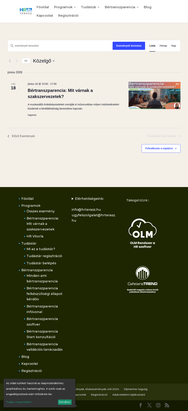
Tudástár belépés (41, 263)
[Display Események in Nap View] (173, 45)
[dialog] (39, 393)
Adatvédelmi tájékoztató (128, 394)
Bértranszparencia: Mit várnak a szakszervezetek (43, 223)
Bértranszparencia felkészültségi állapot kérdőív (44, 293)
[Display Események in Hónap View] (163, 45)
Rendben (65, 402)
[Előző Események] (10, 61)
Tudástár (88, 7)
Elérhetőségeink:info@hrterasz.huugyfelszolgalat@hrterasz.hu (94, 210)
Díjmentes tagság (135, 389)
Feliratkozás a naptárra (159, 148)
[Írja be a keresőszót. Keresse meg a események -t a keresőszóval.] (60, 45)
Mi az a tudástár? (41, 249)
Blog (148, 7)
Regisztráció (68, 16)
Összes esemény (41, 211)
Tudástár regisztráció (44, 256)
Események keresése (128, 45)
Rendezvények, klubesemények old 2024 (92, 389)
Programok (63, 7)
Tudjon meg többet (18, 402)
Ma (25, 60)
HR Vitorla (35, 236)
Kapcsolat (44, 16)
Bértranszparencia (120, 7)
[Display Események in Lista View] (152, 45)
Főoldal (42, 7)
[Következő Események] (17, 61)
